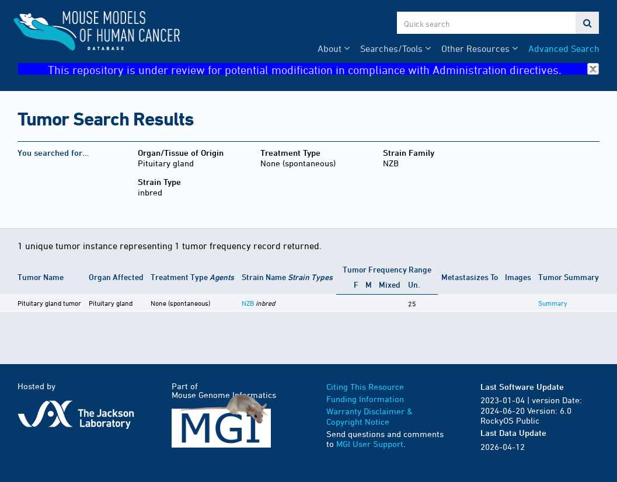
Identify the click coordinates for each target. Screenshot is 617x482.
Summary (552, 303)
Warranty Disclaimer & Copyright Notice (369, 416)
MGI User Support (369, 444)
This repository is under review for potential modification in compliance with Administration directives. (323, 69)
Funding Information (365, 399)
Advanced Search (563, 48)
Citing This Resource (365, 387)
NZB (248, 303)
